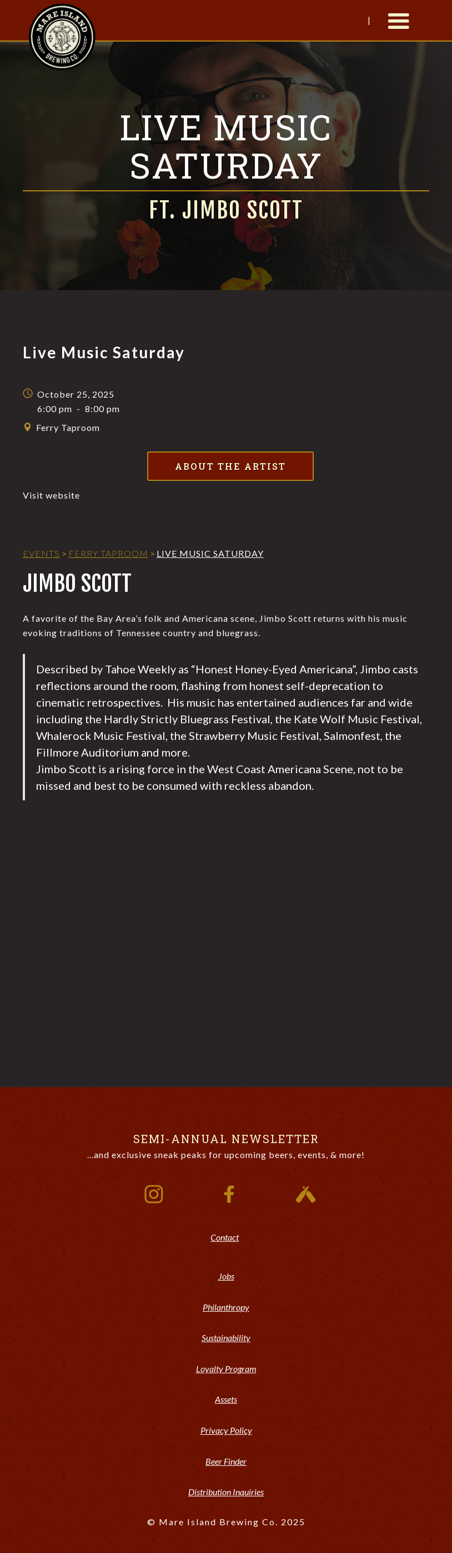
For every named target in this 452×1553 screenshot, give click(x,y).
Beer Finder (226, 1461)
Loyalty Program (226, 1368)
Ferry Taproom (108, 553)
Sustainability (226, 1337)
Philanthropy (226, 1307)
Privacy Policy (226, 1430)
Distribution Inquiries (226, 1491)
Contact (224, 1237)
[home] (62, 36)
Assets (226, 1399)
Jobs (226, 1276)
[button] (398, 21)
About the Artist (230, 466)
